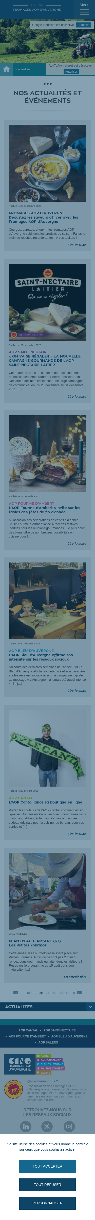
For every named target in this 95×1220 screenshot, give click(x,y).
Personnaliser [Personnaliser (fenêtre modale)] (47, 1203)
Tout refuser (47, 1185)
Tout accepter (47, 1166)
